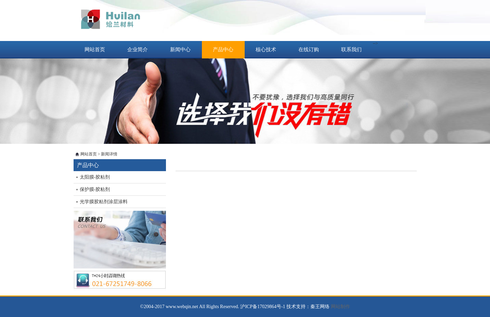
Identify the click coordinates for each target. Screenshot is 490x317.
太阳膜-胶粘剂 (95, 177)
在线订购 (308, 49)
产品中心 (223, 49)
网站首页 (95, 49)
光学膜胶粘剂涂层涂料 (104, 201)
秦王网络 (320, 306)
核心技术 (266, 49)
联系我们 (351, 49)
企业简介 (137, 49)
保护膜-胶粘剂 (95, 189)
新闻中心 (180, 49)
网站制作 (340, 306)
